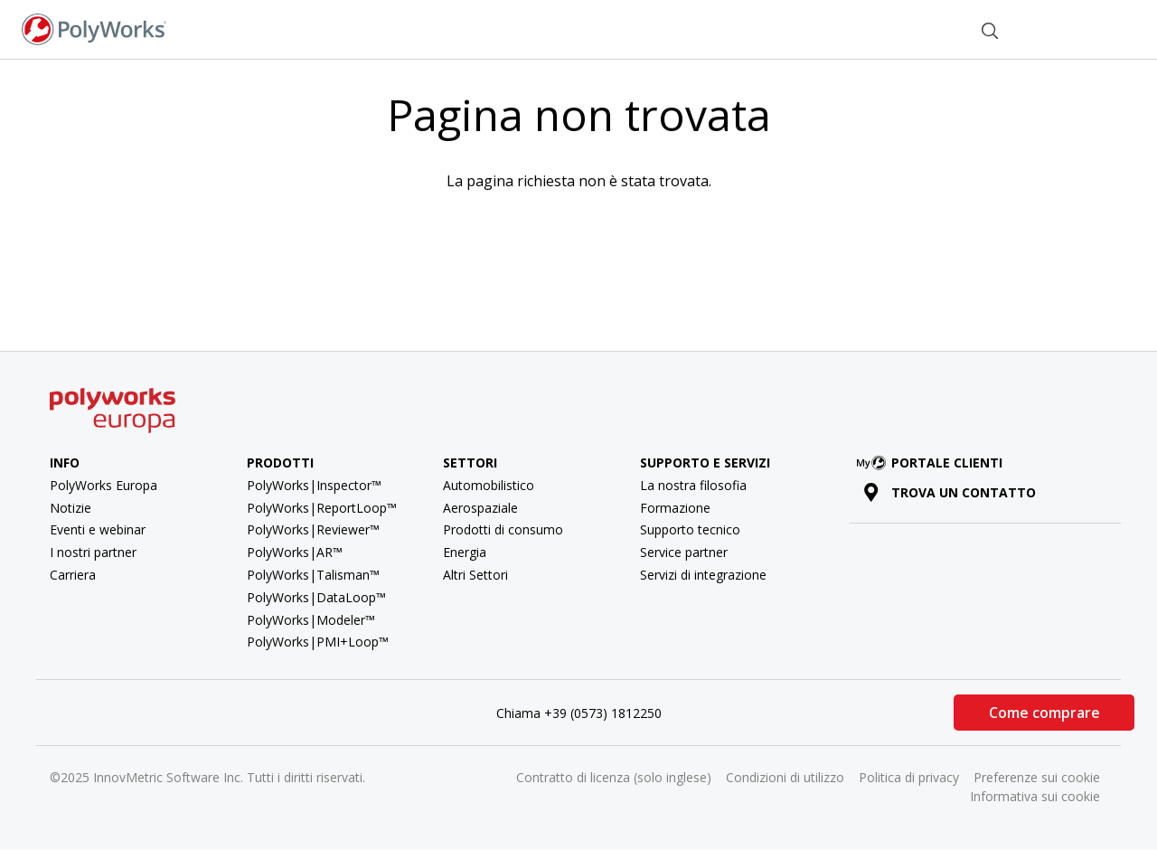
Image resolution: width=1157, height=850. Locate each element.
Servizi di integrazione (703, 574)
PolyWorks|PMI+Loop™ (318, 641)
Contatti (919, 28)
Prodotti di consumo (503, 529)
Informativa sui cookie (1035, 796)
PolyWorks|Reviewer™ (313, 529)
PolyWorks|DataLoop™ (316, 597)
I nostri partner (93, 552)
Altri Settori (475, 574)
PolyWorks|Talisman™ (313, 574)
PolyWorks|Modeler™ (311, 619)
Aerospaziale (480, 507)
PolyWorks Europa (103, 485)
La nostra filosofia (693, 485)
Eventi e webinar (98, 529)
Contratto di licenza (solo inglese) (613, 777)
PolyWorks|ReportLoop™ (322, 507)
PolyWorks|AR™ (295, 552)
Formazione (675, 507)
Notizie (70, 507)
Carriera (73, 574)
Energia (464, 552)
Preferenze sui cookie (1037, 777)
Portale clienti (932, 462)
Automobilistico (488, 485)
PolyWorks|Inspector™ (314, 485)
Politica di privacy (909, 777)
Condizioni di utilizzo (785, 777)
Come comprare (1044, 712)
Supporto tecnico (690, 529)
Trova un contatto (949, 492)
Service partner (684, 552)
